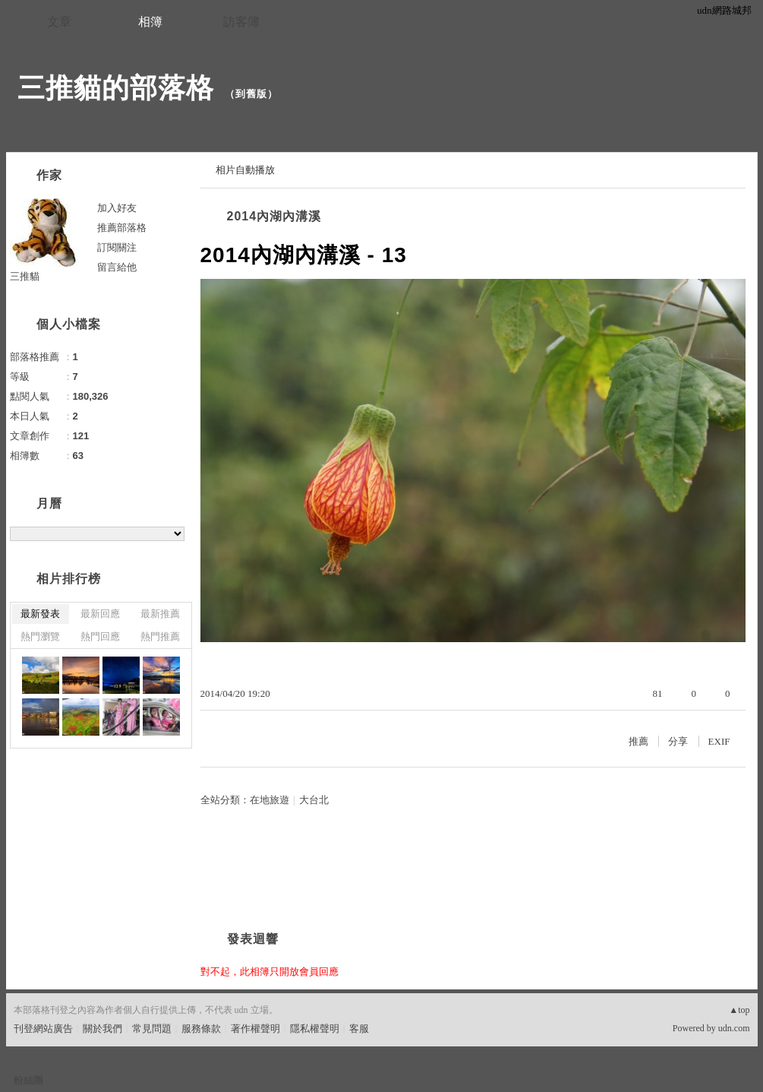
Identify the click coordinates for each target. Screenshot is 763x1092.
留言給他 (117, 267)
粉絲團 (28, 1080)
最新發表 (40, 613)
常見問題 (152, 1028)
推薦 (638, 741)
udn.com (734, 1028)
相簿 (150, 21)
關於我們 (102, 1028)
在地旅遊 (269, 800)
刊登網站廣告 (43, 1028)
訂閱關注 (117, 247)
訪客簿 (241, 21)
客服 (359, 1028)
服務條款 (201, 1028)
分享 (678, 741)
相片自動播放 (245, 170)
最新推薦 (160, 613)
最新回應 (100, 613)
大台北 (314, 800)
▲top (739, 1010)
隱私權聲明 (314, 1028)
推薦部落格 (122, 227)
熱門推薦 (160, 636)
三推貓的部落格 (115, 87)
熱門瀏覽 (40, 636)
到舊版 (251, 94)
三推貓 (24, 276)
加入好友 (117, 208)
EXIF (719, 741)
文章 (59, 21)
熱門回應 (100, 636)
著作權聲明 (255, 1028)
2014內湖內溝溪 (274, 216)
